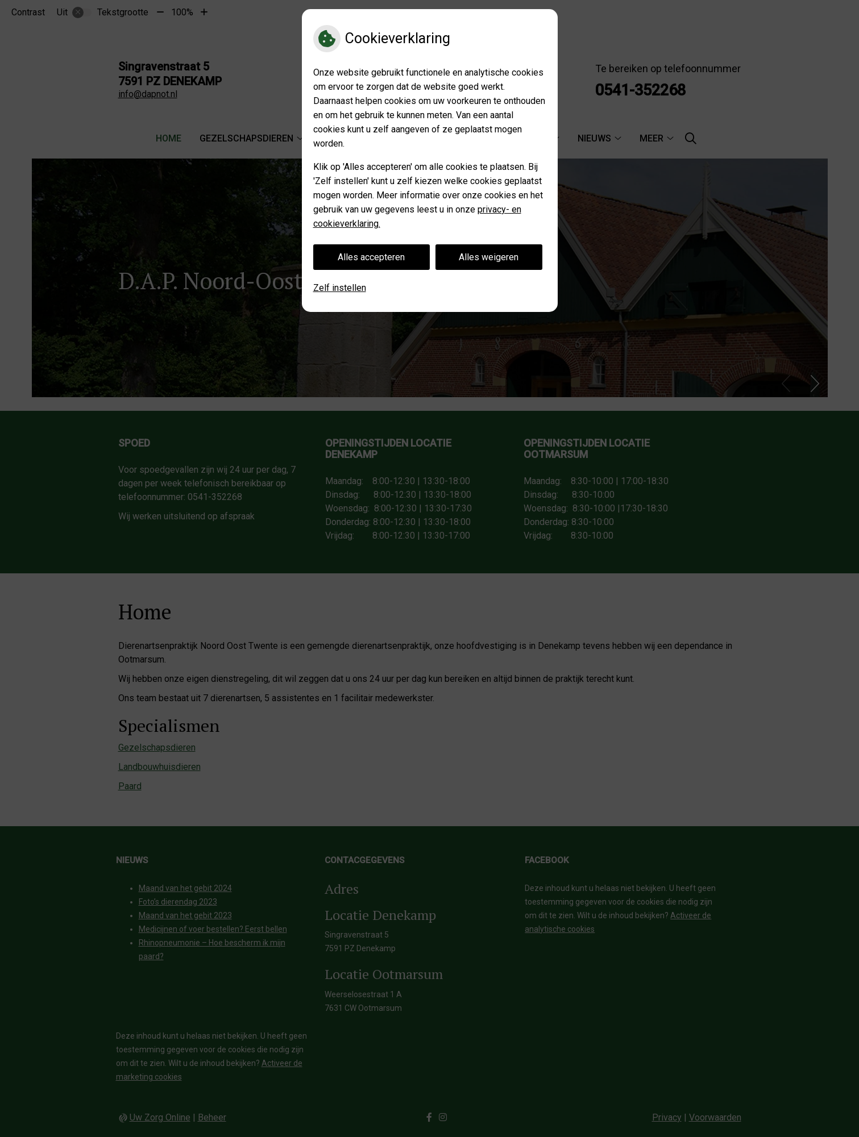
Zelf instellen (339, 287)
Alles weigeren (488, 257)
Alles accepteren (371, 257)
